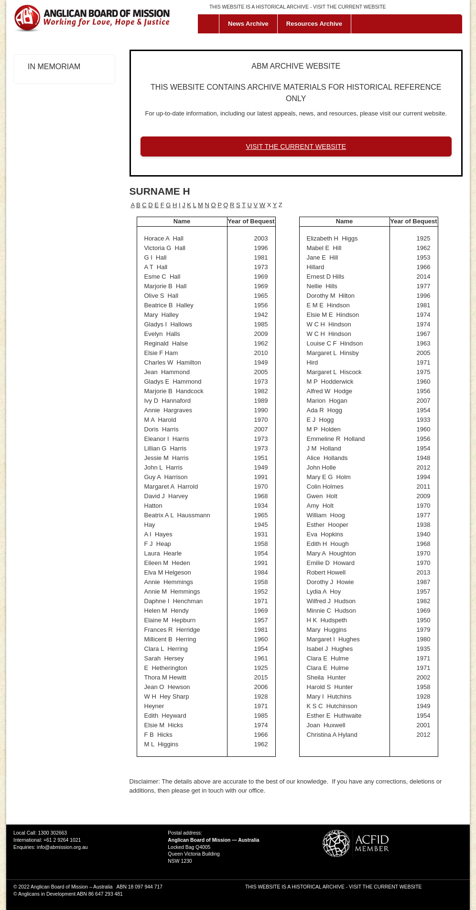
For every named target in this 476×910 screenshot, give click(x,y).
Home (210, 23)
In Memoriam (54, 67)
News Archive (248, 23)
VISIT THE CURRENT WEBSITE (349, 7)
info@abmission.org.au (62, 847)
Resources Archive (314, 23)
